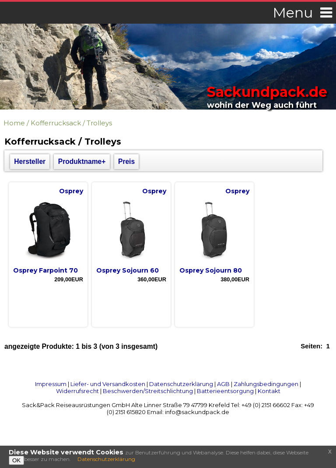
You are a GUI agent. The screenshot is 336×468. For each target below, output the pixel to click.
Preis (126, 161)
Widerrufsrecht (77, 390)
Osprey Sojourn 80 (210, 270)
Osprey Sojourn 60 (127, 270)
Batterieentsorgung (225, 390)
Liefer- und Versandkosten (107, 383)
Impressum (50, 383)
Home (14, 123)
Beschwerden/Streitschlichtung (148, 390)
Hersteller (30, 161)
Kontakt (269, 390)
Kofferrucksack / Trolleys (71, 123)
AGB (223, 383)
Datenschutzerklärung (181, 383)
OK (16, 460)
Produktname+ (82, 161)
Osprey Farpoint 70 (45, 270)
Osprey (71, 191)
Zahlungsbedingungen (266, 383)
